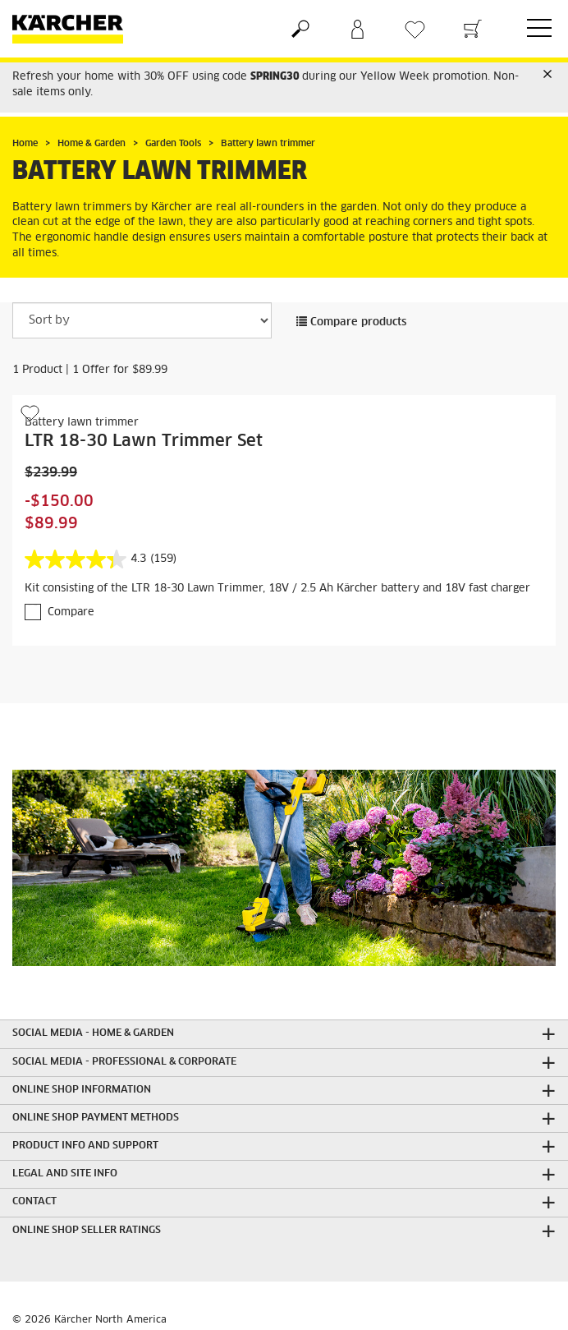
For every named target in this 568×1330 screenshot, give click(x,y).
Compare (71, 612)
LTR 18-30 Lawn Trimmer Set (144, 441)
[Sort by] (142, 320)
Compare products (351, 322)
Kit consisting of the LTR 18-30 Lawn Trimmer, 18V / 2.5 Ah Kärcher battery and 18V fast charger (277, 588)
